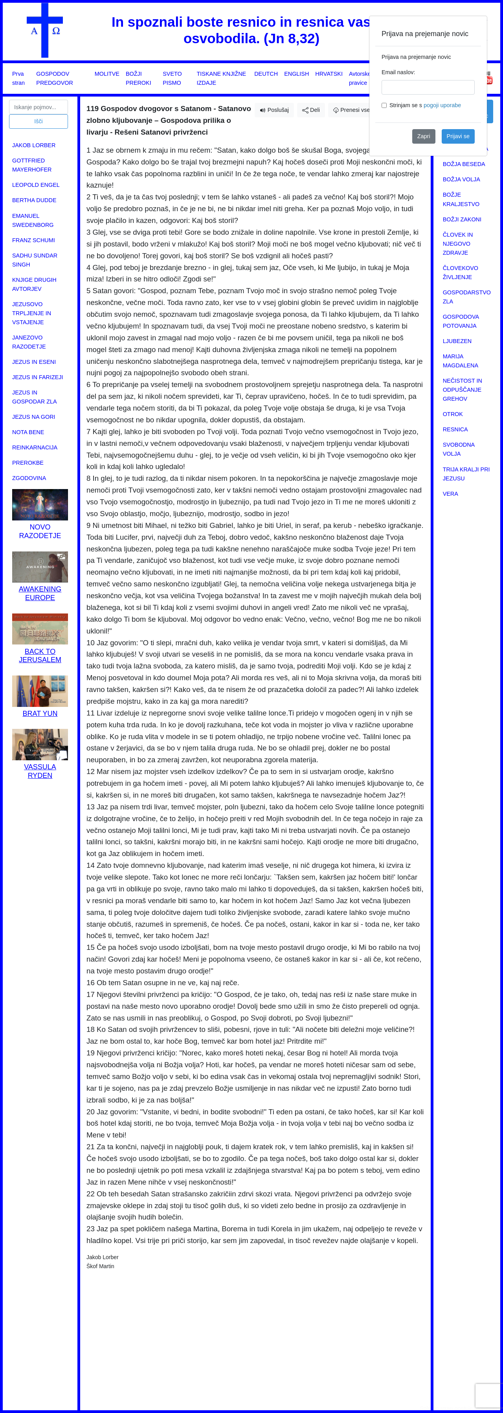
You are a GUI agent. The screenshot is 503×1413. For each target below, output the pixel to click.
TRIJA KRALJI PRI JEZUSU (466, 474)
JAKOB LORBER (33, 145)
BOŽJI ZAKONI (462, 219)
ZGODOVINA (29, 478)
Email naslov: (398, 72)
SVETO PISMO (172, 78)
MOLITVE (107, 74)
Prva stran (18, 78)
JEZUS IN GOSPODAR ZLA (34, 397)
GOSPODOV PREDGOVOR (54, 78)
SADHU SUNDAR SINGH (34, 260)
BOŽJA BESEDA (464, 164)
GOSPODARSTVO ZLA (467, 297)
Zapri (423, 136)
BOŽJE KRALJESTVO (461, 199)
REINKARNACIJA (34, 447)
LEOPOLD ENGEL (36, 185)
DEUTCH (266, 74)
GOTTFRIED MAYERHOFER (31, 165)
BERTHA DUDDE (34, 200)
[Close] (474, 28)
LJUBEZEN (457, 341)
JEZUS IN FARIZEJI (37, 377)
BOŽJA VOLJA (461, 179)
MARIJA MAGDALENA (460, 361)
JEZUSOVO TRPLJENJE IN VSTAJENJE (31, 313)
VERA (450, 494)
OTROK (453, 414)
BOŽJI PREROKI (138, 78)
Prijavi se (458, 136)
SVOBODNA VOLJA (459, 449)
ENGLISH (296, 74)
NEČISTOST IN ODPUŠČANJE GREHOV (462, 390)
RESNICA (455, 429)
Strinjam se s (425, 105)
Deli (311, 110)
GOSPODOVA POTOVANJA (461, 321)
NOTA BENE (28, 432)
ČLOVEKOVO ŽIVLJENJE (460, 272)
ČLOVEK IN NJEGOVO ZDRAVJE (458, 244)
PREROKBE (28, 463)
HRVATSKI (329, 74)
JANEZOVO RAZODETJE (29, 342)
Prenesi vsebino (357, 110)
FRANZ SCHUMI (33, 240)
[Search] (38, 107)
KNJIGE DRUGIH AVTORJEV (34, 284)
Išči (38, 121)
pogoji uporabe (442, 105)
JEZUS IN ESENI (34, 362)
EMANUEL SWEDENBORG (33, 220)
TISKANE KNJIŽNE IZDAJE (221, 78)
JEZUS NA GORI (33, 417)
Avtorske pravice (360, 78)
